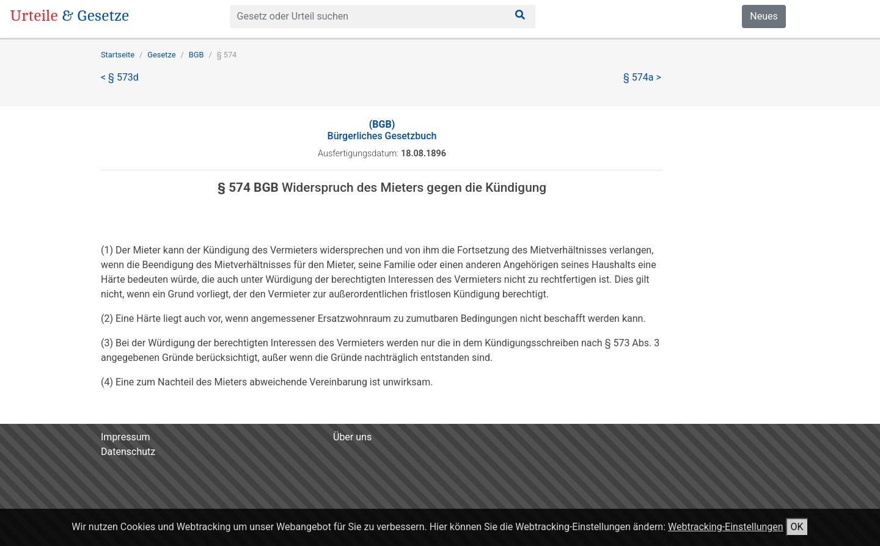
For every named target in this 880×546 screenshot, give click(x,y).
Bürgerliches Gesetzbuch (382, 130)
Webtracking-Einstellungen (725, 527)
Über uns (352, 437)
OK (797, 527)
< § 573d (120, 77)
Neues (763, 16)
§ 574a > (642, 77)
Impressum (125, 437)
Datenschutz (128, 451)
